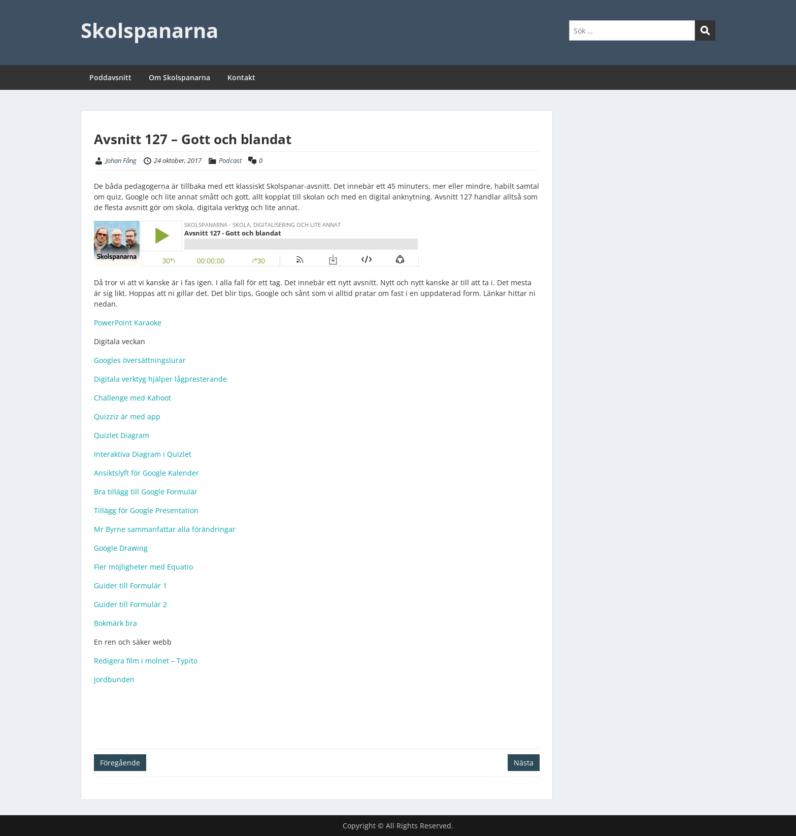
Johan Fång (121, 160)
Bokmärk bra (115, 623)
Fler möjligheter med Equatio (143, 567)
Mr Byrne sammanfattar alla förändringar (165, 529)
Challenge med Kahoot (132, 398)
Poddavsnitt (110, 77)
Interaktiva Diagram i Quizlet (142, 454)
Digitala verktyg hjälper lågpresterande (160, 379)
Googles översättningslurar (140, 360)
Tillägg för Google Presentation (146, 510)
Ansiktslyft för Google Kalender (146, 473)
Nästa (524, 762)
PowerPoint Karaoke (127, 322)
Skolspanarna (149, 30)
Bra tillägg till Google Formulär (145, 491)
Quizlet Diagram (121, 435)
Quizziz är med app (127, 416)
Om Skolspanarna (179, 77)
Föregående (120, 762)
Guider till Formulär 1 (130, 585)
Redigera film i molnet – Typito (145, 660)
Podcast (230, 160)
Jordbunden (114, 679)
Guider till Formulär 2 (130, 604)
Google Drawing (121, 548)
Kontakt (241, 77)
